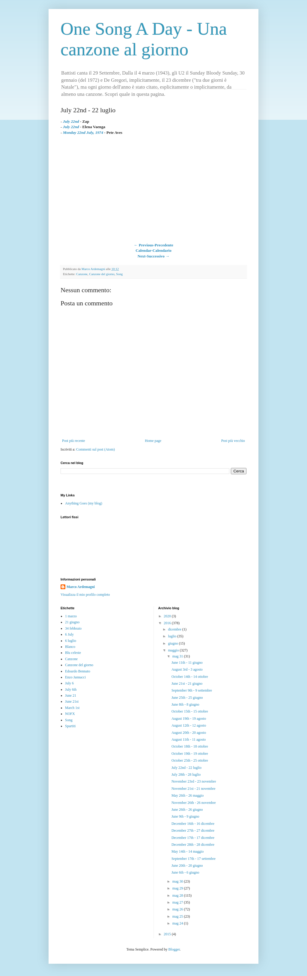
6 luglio (70, 641)
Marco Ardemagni (81, 587)
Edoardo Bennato (77, 671)
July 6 (69, 683)
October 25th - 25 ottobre (189, 760)
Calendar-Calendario (153, 250)
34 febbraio (73, 628)
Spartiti (70, 726)
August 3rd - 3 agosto (187, 669)
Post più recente (73, 441)
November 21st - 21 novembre (193, 788)
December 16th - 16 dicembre (192, 824)
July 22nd (71, 127)
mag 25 (178, 916)
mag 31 (178, 656)
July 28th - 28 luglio (186, 774)
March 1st (72, 708)
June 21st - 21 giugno (186, 683)
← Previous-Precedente (153, 245)
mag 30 (178, 881)
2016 (168, 623)
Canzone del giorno (102, 274)
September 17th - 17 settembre (193, 859)
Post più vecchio (233, 441)
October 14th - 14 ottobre (189, 677)
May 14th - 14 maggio (187, 851)
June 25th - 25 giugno (187, 697)
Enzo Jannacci (75, 677)
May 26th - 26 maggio (187, 795)
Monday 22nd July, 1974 (83, 132)
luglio (172, 636)
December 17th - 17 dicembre (192, 838)
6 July (69, 634)
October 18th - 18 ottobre (189, 746)
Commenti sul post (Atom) (95, 449)
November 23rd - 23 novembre (193, 781)
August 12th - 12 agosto (188, 725)
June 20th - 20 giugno (187, 865)
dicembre (175, 629)
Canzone (82, 274)
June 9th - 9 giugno (185, 816)
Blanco (70, 647)
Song (119, 274)
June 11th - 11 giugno (187, 662)
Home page (153, 441)
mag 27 (178, 902)
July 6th (70, 689)
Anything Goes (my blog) (83, 503)
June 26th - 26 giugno (187, 809)
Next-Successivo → (154, 256)
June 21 (70, 695)
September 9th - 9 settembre (191, 690)
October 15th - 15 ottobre (189, 711)
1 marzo (71, 616)
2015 (168, 934)
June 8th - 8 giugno (185, 704)
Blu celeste (73, 653)
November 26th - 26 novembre (193, 803)
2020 (168, 616)
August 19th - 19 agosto (188, 718)
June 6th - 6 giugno (185, 872)
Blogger (174, 949)
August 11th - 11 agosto (188, 739)
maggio (174, 650)
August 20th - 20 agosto (188, 733)
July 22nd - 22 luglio (186, 768)
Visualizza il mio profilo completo (85, 594)
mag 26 (178, 909)
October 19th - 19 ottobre (189, 753)
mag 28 (178, 895)
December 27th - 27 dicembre (192, 830)
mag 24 (178, 923)
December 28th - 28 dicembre (192, 844)
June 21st (72, 701)
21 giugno (72, 622)
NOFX (70, 714)
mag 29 (178, 888)
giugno (173, 643)
